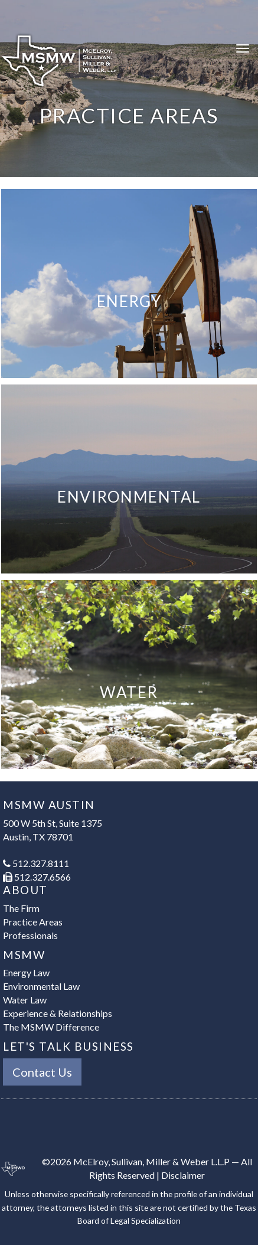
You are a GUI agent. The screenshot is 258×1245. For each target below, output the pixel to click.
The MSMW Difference (51, 1026)
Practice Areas (33, 921)
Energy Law (26, 972)
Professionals (30, 935)
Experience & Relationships (57, 1013)
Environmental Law (41, 986)
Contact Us (42, 1072)
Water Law (25, 999)
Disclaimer (183, 1175)
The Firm (21, 908)
